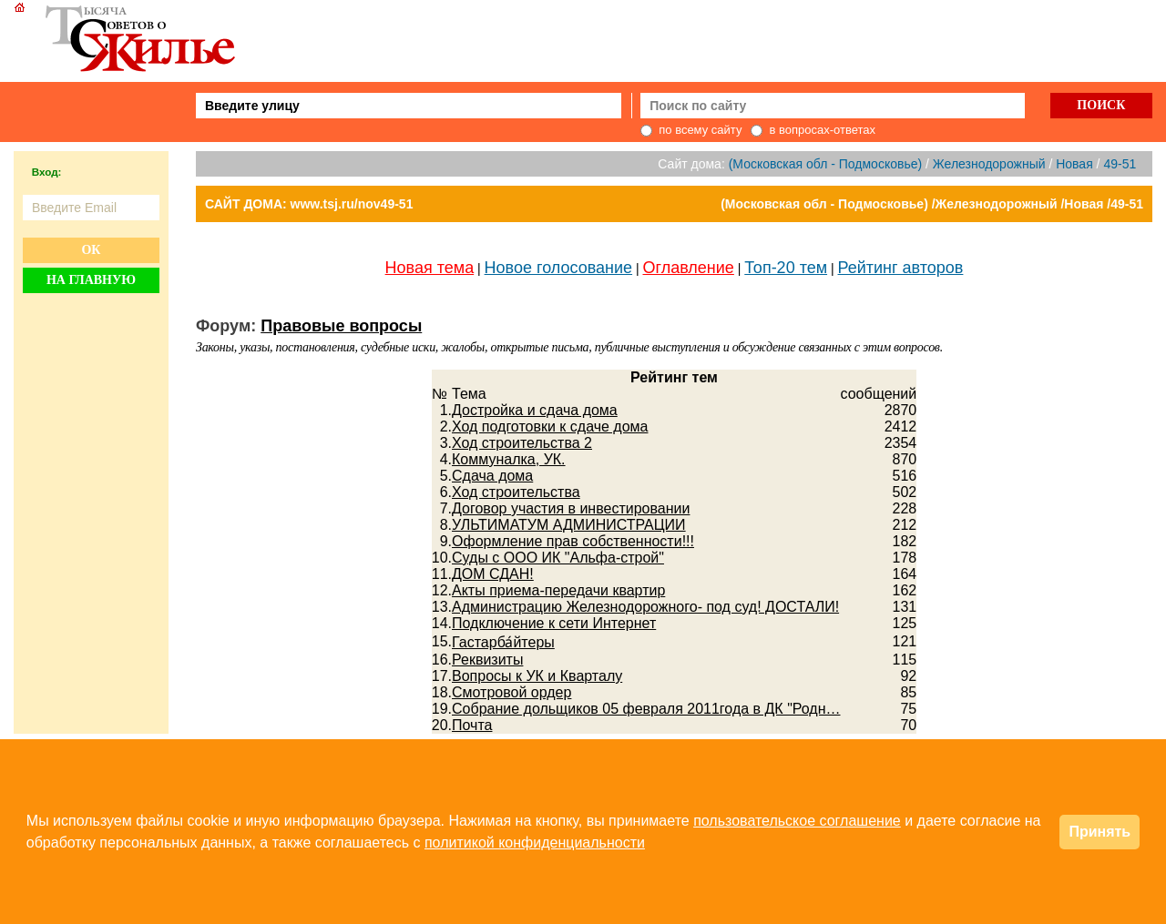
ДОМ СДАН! (493, 574)
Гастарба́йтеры (503, 642)
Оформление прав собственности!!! (573, 541)
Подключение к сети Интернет (554, 623)
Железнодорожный (989, 164)
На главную (91, 280)
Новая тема (430, 268)
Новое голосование (558, 268)
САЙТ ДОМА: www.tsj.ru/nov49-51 (309, 204)
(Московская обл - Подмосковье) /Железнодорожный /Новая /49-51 (932, 204)
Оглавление (688, 268)
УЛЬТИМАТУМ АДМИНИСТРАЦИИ (569, 525)
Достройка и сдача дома (535, 410)
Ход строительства (516, 492)
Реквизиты (487, 659)
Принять (1099, 831)
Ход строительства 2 (522, 443)
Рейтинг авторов (901, 268)
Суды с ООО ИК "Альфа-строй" (558, 557)
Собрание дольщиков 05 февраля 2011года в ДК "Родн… (646, 708)
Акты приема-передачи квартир (558, 590)
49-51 (1119, 164)
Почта (472, 725)
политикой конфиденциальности (534, 842)
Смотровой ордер (511, 692)
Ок (90, 250)
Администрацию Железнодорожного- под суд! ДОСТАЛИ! (645, 606)
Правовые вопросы (341, 326)
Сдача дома (492, 475)
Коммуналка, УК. (509, 459)
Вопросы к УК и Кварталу (537, 676)
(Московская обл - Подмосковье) (825, 164)
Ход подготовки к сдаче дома (550, 426)
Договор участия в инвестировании (571, 508)
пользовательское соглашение (797, 820)
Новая (1074, 164)
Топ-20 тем (785, 268)
